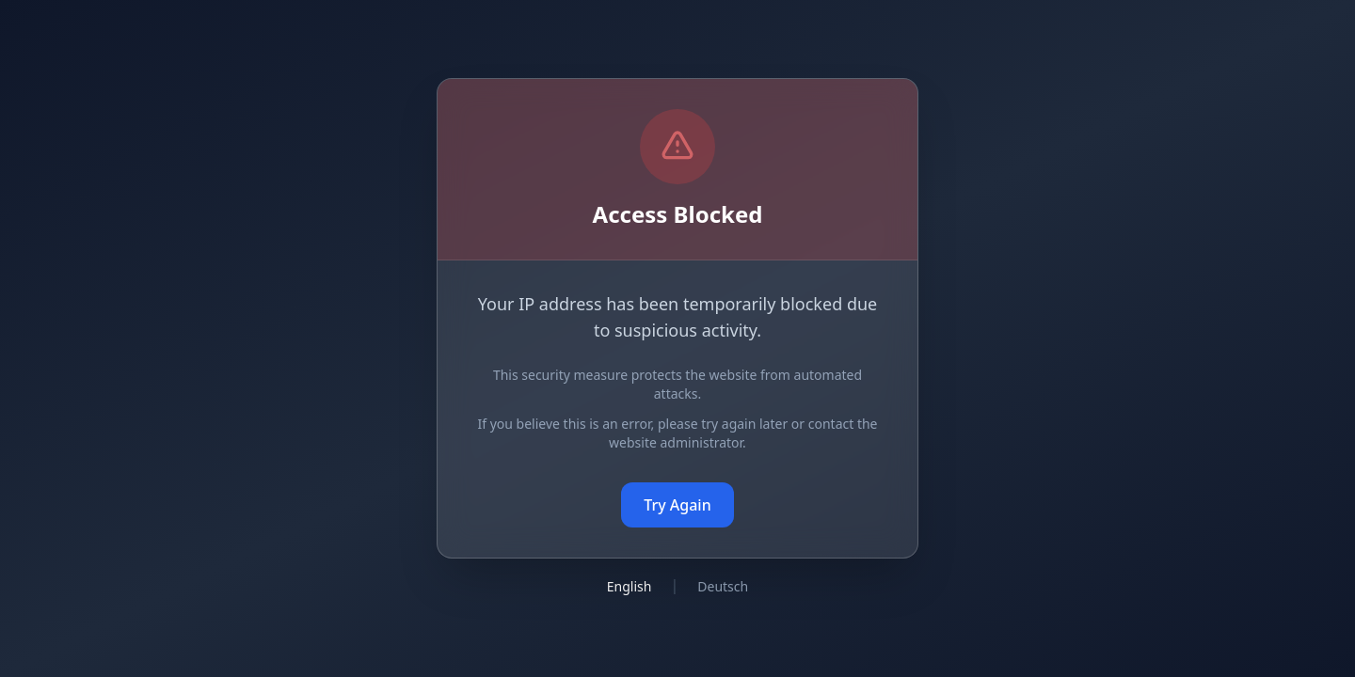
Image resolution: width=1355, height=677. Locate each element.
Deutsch (722, 586)
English (629, 586)
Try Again (677, 505)
